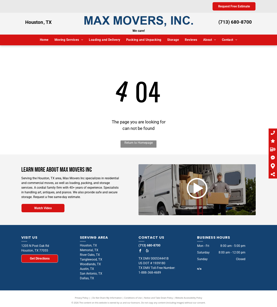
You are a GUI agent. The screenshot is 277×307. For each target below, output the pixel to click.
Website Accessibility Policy (188, 297)
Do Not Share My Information (107, 297)
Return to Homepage (138, 143)
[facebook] (140, 251)
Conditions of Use (133, 297)
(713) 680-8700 (235, 22)
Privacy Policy (81, 297)
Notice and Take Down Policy (158, 297)
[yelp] (147, 251)
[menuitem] (44, 40)
